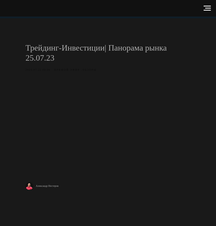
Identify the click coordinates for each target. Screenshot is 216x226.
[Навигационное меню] (207, 8)
